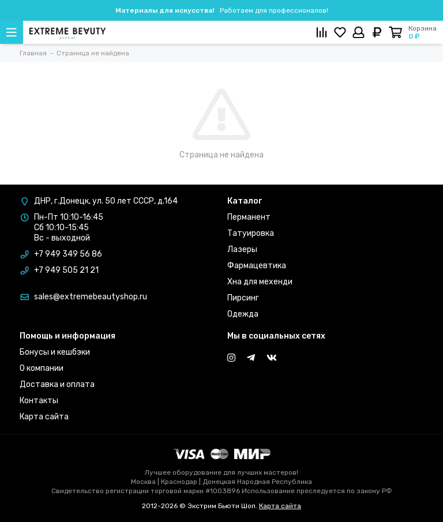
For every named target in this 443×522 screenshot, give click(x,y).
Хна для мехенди (259, 282)
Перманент (249, 217)
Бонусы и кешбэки (55, 352)
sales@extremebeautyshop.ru (90, 297)
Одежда (242, 314)
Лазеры (242, 249)
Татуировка (250, 233)
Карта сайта (44, 417)
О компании (41, 368)
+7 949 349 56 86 (68, 254)
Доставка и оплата (57, 384)
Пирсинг (243, 298)
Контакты (39, 400)
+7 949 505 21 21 (66, 270)
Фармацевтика (256, 266)
